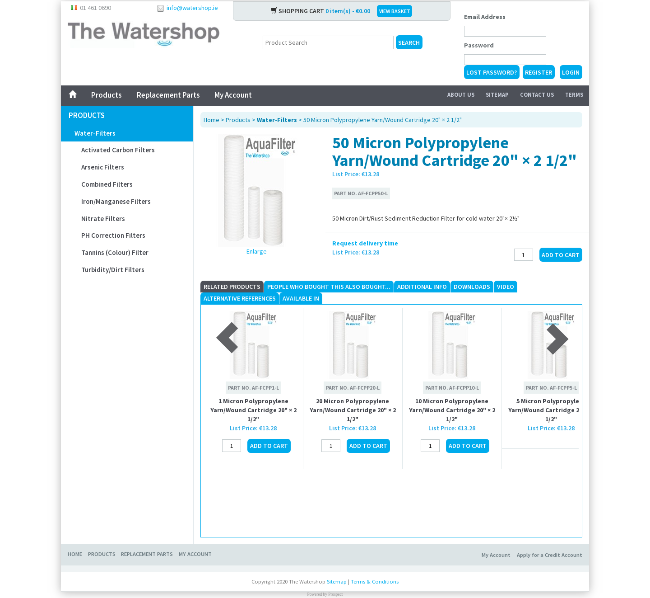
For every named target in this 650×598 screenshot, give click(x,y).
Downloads (472, 287)
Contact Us (537, 94)
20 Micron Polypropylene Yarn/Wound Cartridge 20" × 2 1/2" (353, 410)
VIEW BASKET (394, 11)
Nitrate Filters (103, 218)
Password (479, 45)
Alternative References (240, 298)
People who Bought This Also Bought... (328, 287)
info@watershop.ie (192, 8)
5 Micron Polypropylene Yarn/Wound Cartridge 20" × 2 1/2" (551, 410)
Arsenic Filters (102, 167)
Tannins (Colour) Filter (115, 252)
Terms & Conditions (375, 581)
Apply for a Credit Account (549, 554)
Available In (301, 298)
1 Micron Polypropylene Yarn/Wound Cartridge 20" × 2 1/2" (253, 410)
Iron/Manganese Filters (116, 201)
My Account (233, 95)
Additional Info (422, 287)
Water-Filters (95, 133)
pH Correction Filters (113, 235)
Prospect (335, 594)
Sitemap (497, 94)
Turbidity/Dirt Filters (112, 269)
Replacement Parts (168, 95)
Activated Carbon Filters (118, 150)
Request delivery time (365, 243)
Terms (574, 94)
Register (538, 72)
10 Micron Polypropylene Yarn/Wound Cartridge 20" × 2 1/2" (452, 410)
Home (211, 120)
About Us (460, 94)
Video (505, 287)
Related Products (232, 287)
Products (106, 95)
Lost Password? (491, 72)
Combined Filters (107, 184)
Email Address (485, 17)
